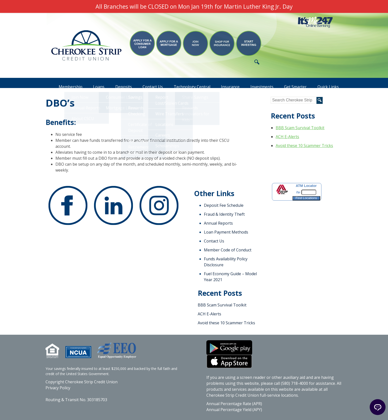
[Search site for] (293, 100)
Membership (61, 83)
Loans (90, 83)
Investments (259, 83)
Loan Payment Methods (226, 232)
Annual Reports (218, 223)
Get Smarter (294, 83)
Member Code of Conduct (227, 250)
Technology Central (187, 83)
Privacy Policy (58, 387)
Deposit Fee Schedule (223, 205)
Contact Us (147, 83)
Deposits (116, 83)
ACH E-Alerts (287, 136)
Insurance (227, 83)
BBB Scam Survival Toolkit (300, 127)
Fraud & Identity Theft (224, 214)
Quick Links (328, 83)
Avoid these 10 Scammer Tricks (304, 145)
